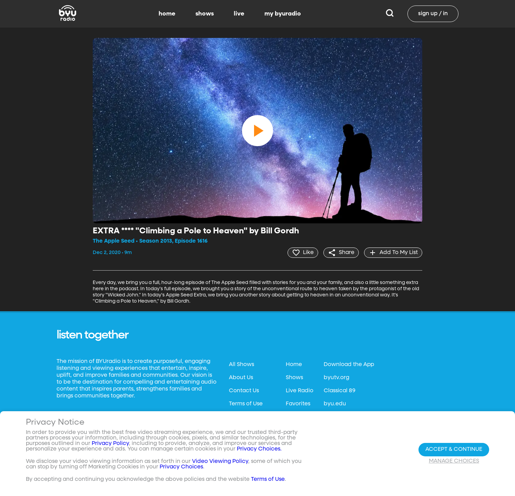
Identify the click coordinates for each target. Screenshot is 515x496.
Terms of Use (246, 404)
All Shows (241, 364)
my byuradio (282, 14)
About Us (241, 378)
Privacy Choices (181, 467)
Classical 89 (339, 391)
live (239, 14)
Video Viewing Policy (220, 461)
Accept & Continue (453, 449)
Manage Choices (454, 461)
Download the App (349, 364)
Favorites (298, 404)
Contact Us (244, 391)
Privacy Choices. (259, 449)
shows (204, 14)
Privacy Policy (110, 443)
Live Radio (299, 391)
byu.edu (335, 404)
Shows (294, 378)
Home (294, 364)
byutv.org (336, 378)
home (167, 14)
